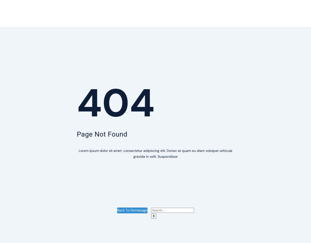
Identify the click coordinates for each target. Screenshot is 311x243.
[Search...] (172, 210)
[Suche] (154, 216)
